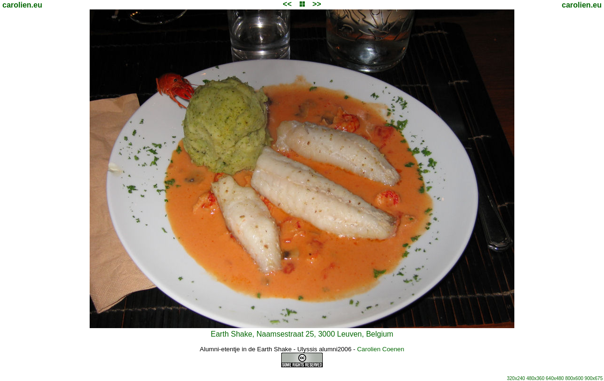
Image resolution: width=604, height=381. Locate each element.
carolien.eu (22, 5)
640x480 (555, 378)
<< (287, 4)
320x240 (516, 378)
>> (316, 4)
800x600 (574, 378)
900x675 (594, 378)
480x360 (535, 378)
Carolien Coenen (380, 349)
